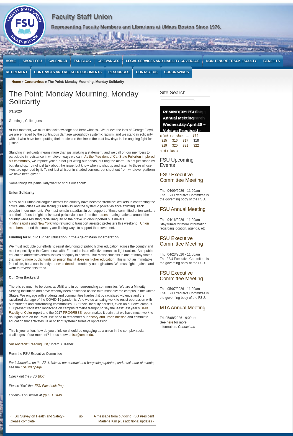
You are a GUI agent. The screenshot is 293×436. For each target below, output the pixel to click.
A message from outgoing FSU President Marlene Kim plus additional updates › (124, 418)
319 (164, 146)
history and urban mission (108, 317)
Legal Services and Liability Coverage (163, 61)
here (170, 322)
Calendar (57, 61)
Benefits (271, 61)
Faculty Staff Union (82, 16)
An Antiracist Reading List (29, 344)
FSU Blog (82, 61)
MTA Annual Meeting (182, 307)
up (81, 416)
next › (164, 151)
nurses (103, 215)
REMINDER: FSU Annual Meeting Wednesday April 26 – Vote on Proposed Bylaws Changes (184, 124)
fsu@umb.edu (82, 335)
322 (196, 146)
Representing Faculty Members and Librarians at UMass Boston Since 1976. (136, 27)
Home (11, 61)
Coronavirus (176, 72)
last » (174, 151)
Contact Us (147, 72)
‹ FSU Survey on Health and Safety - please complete (38, 418)
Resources (118, 72)
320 (175, 146)
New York (44, 223)
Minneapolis (21, 223)
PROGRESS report (77, 313)
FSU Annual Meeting (182, 209)
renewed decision (64, 264)
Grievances (108, 61)
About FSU (32, 61)
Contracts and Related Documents (68, 72)
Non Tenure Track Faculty (231, 61)
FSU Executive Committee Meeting (181, 177)
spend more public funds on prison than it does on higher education (64, 259)
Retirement (16, 72)
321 (185, 146)
